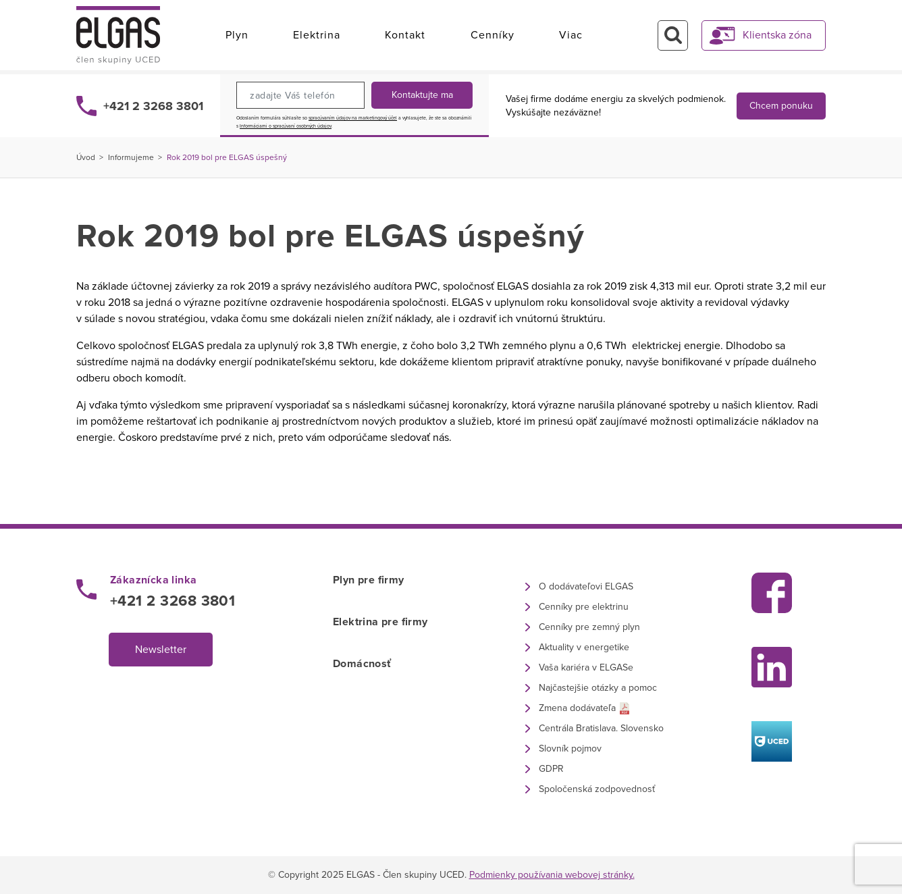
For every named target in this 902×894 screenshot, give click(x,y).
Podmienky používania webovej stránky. (552, 874)
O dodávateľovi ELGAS (586, 586)
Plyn (237, 35)
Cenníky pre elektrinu (584, 606)
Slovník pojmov (570, 748)
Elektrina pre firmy (380, 622)
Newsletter (160, 649)
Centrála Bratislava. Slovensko (601, 728)
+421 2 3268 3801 (153, 106)
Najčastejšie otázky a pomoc (598, 687)
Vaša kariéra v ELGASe (586, 667)
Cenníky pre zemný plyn (589, 627)
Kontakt (405, 35)
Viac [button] (571, 35)
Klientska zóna (777, 35)
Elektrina (316, 35)
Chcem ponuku (781, 105)
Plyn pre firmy (368, 580)
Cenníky (492, 35)
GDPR (551, 768)
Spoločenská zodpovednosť (597, 789)
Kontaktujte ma (422, 95)
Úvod (85, 157)
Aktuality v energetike (584, 647)
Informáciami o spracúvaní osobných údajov (285, 126)
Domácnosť (362, 663)
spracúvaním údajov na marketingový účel (353, 118)
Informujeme (131, 157)
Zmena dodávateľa (577, 708)
